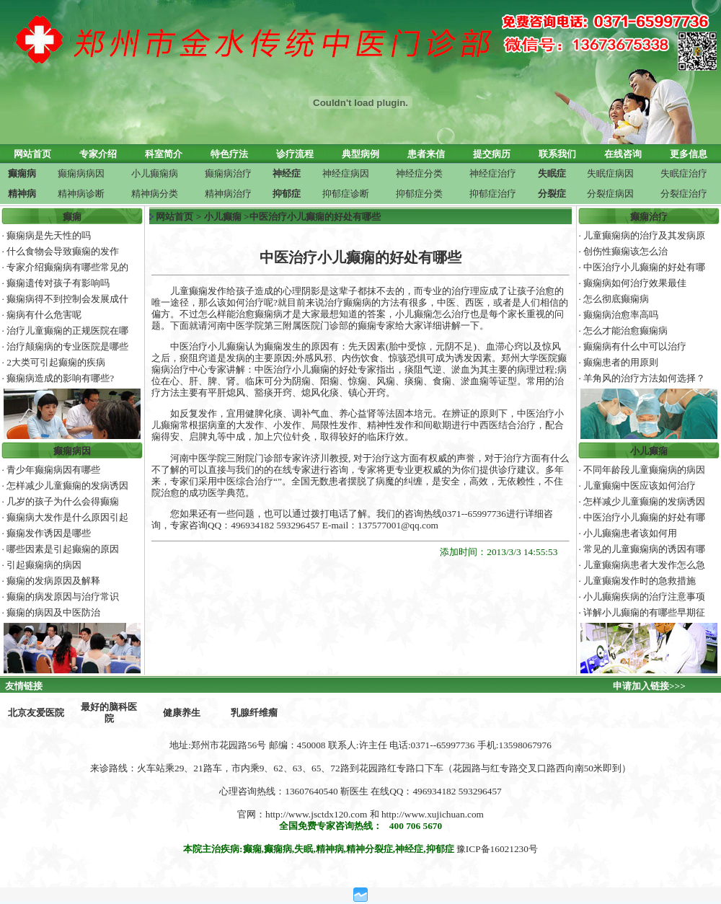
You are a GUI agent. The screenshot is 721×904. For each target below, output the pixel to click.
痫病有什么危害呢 (43, 314)
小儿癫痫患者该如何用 (630, 533)
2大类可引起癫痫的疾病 (55, 362)
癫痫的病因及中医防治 (53, 612)
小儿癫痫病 (154, 173)
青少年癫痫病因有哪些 (53, 469)
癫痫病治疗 (228, 173)
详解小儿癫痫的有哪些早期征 (644, 612)
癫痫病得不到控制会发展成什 (67, 298)
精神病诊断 (81, 193)
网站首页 (174, 216)
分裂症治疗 (683, 193)
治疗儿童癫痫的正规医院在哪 (67, 330)
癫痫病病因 (81, 173)
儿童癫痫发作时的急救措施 (639, 580)
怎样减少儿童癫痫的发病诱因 (67, 485)
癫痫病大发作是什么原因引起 (67, 517)
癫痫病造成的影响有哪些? (60, 378)
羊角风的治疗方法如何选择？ (644, 378)
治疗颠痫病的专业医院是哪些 (67, 346)
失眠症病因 (610, 173)
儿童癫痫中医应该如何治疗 (639, 485)
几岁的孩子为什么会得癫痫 (62, 501)
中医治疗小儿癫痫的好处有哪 (644, 267)
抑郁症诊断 (345, 193)
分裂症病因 (610, 193)
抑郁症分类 (419, 193)
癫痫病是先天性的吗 (48, 235)
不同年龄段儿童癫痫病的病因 (644, 469)
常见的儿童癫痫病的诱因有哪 (644, 549)
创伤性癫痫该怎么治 (625, 251)
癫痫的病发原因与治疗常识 (62, 596)
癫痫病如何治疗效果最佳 (634, 283)
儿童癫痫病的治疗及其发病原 (644, 235)
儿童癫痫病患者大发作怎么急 (644, 564)
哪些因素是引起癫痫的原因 (62, 549)
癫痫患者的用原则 (620, 362)
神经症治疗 (492, 173)
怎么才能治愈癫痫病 (625, 330)
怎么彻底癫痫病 (616, 298)
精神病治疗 (228, 193)
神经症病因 (345, 173)
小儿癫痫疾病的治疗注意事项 (644, 596)
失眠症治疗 (683, 173)
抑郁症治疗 (492, 193)
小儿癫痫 (223, 216)
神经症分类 (419, 173)
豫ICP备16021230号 (497, 848)
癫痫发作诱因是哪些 (48, 533)
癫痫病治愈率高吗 (620, 314)
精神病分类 (154, 193)
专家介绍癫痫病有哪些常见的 (67, 267)
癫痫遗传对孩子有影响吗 (58, 283)
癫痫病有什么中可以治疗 (634, 346)
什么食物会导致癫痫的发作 (62, 251)
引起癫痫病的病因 (43, 564)
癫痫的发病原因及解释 (53, 580)
